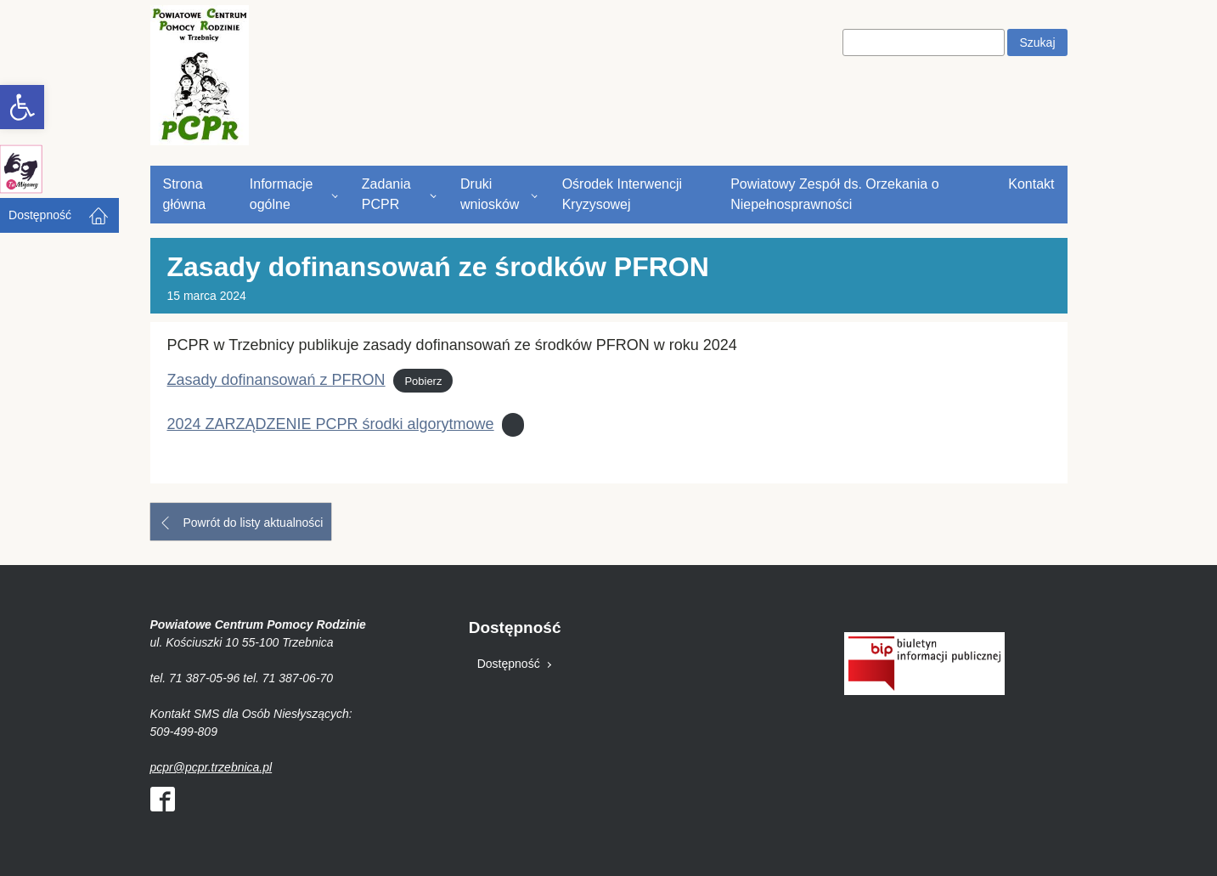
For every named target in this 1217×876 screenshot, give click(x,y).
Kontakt (1031, 184)
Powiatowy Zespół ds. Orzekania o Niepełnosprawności (834, 194)
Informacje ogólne (281, 194)
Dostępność (39, 215)
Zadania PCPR (386, 194)
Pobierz (423, 381)
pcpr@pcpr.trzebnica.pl (211, 767)
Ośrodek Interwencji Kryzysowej (622, 194)
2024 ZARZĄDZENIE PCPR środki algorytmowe (330, 423)
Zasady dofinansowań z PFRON (276, 379)
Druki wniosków (489, 194)
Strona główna (184, 194)
